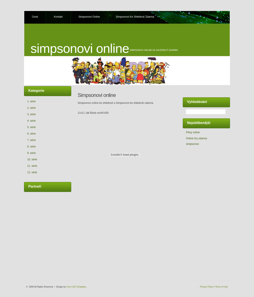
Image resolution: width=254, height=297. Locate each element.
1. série (31, 101)
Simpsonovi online (89, 16)
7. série (31, 140)
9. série (31, 153)
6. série (31, 133)
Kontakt (58, 16)
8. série (31, 146)
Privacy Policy (206, 287)
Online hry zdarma (196, 138)
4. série (31, 120)
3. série (31, 114)
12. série (32, 172)
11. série (32, 165)
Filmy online (193, 132)
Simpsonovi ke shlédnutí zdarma (135, 16)
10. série (32, 159)
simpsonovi (192, 143)
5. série (31, 127)
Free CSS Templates (76, 287)
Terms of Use (221, 287)
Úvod (35, 16)
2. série (31, 107)
